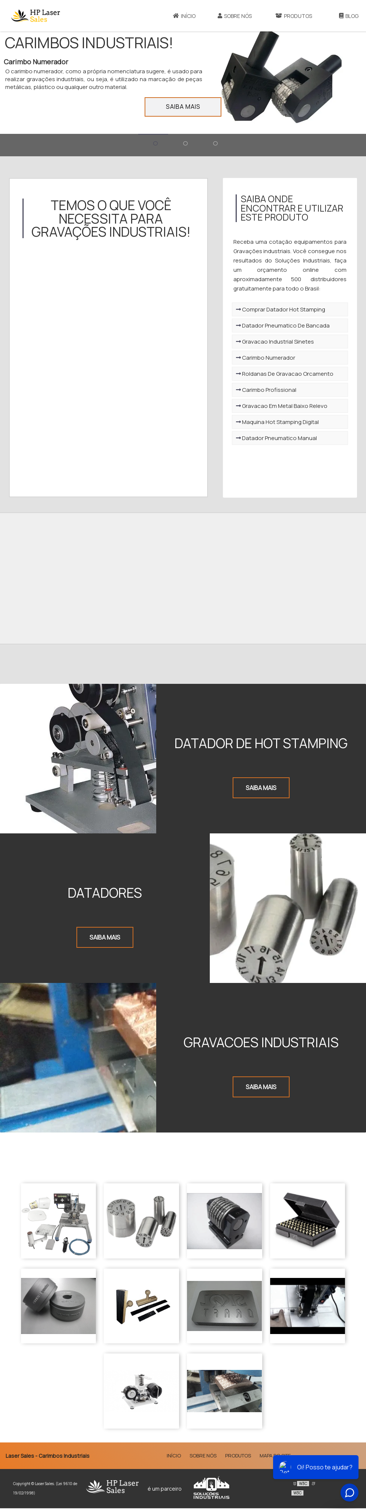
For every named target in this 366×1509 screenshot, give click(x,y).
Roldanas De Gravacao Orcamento (281, 375)
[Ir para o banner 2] (183, 145)
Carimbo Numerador (261, 359)
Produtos (293, 15)
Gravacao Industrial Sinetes (271, 343)
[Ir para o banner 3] (213, 145)
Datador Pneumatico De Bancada (279, 327)
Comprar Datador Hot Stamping (276, 311)
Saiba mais (183, 106)
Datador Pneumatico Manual (272, 440)
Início (184, 15)
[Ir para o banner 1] (153, 145)
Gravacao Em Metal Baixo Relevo (278, 408)
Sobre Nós (235, 15)
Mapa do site (275, 1456)
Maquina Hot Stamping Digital (273, 424)
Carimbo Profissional (262, 392)
